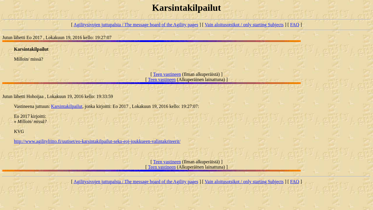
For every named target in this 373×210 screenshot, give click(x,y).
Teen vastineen (167, 74)
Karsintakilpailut (66, 106)
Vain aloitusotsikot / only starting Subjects (244, 24)
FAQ (294, 24)
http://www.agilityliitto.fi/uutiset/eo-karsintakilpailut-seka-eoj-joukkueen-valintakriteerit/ (97, 141)
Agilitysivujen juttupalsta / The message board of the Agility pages (135, 24)
